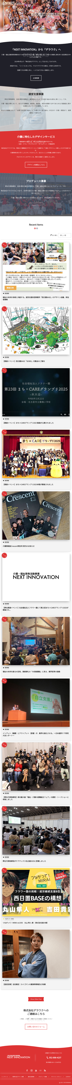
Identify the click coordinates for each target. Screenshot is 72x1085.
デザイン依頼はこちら (36, 165)
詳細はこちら (36, 120)
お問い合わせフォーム (36, 1033)
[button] (27, 30)
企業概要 (36, 78)
